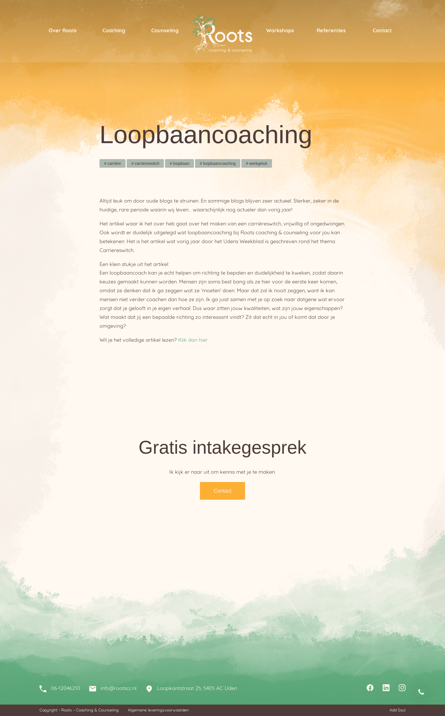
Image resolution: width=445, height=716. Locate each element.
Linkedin (386, 688)
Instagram (402, 688)
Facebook (370, 688)
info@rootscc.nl (118, 688)
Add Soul (398, 710)
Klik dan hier (193, 340)
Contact (382, 30)
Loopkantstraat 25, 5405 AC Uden (197, 688)
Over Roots (63, 30)
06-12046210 (65, 688)
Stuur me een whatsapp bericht (421, 692)
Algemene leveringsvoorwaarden (158, 710)
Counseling (164, 30)
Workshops (280, 30)
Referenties (331, 30)
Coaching (113, 30)
